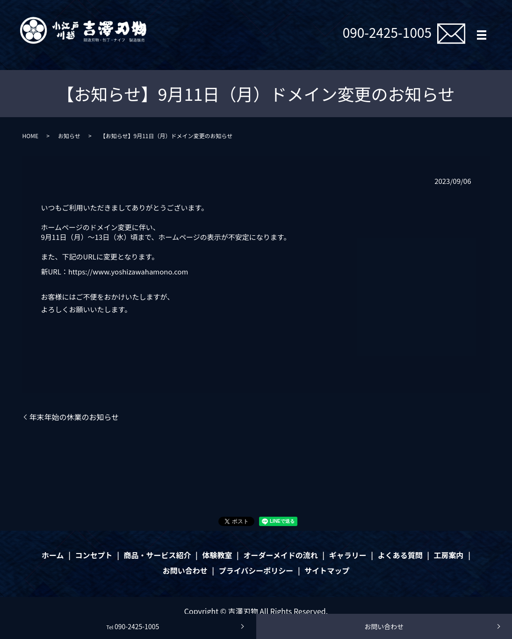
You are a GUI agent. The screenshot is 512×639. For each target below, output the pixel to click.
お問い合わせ (384, 626)
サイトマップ (326, 570)
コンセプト (94, 555)
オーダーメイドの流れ (280, 555)
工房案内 (449, 555)
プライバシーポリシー (256, 570)
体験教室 (217, 555)
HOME (30, 136)
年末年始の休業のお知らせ (74, 417)
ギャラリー (348, 555)
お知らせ (69, 136)
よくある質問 (400, 555)
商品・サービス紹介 (157, 555)
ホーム (53, 555)
